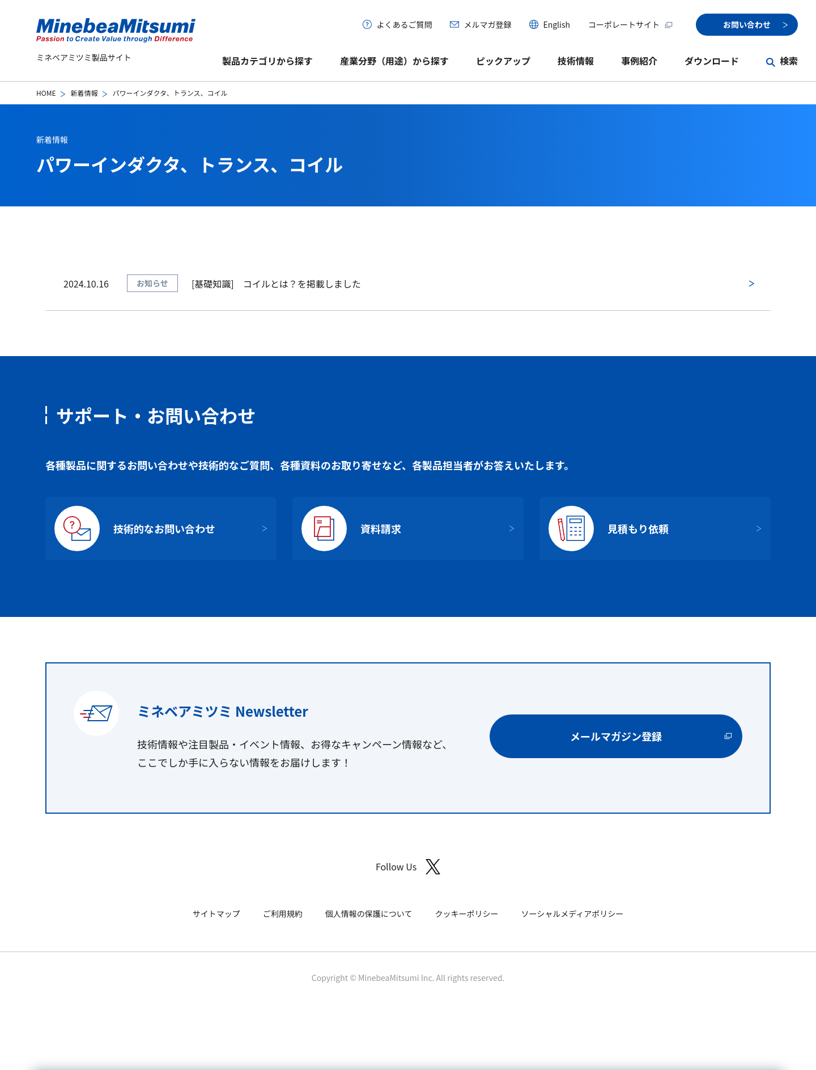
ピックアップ (503, 60)
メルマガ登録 (487, 24)
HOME (46, 93)
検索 (789, 60)
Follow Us (408, 866)
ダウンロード (712, 60)
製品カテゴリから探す (267, 60)
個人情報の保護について (369, 913)
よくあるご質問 (404, 24)
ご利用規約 (283, 913)
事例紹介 (639, 60)
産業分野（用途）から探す (394, 60)
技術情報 (576, 60)
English (556, 24)
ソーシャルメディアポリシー (572, 913)
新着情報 (83, 93)
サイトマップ (216, 913)
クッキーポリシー (466, 913)
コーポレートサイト (630, 24)
